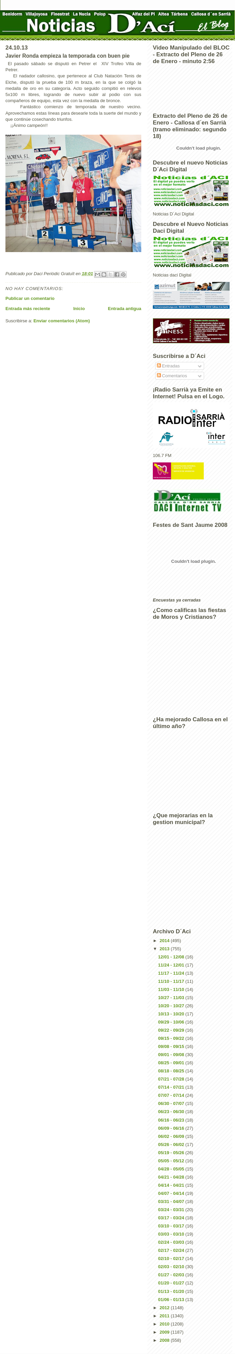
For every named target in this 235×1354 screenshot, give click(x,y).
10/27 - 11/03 (171, 997)
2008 (165, 1340)
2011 (165, 1315)
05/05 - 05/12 (171, 1160)
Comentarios (172, 375)
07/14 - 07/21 (171, 1087)
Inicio (79, 308)
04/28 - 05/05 (171, 1168)
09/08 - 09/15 (171, 1046)
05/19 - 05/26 (171, 1152)
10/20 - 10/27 (171, 1005)
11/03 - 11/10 (171, 989)
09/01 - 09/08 (171, 1054)
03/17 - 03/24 (171, 1217)
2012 (165, 1307)
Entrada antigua (124, 308)
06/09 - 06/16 (171, 1128)
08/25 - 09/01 (171, 1062)
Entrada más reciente (27, 308)
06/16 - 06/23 (171, 1120)
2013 (165, 948)
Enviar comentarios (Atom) (61, 320)
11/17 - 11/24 (171, 973)
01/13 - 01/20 (171, 1291)
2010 (165, 1324)
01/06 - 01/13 (171, 1299)
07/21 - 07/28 (171, 1079)
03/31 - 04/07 (171, 1201)
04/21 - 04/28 (171, 1177)
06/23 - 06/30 (171, 1111)
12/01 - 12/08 (171, 956)
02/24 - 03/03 (171, 1242)
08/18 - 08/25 (171, 1070)
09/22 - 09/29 (171, 1030)
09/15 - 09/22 (171, 1038)
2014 (165, 940)
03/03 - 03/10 (171, 1234)
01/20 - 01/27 (171, 1282)
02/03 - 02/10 (171, 1266)
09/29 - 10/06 (171, 1022)
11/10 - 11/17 (171, 981)
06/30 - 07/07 (171, 1103)
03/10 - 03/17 (171, 1225)
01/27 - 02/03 (171, 1274)
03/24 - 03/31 (171, 1209)
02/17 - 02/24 (171, 1250)
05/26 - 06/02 (171, 1144)
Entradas (168, 365)
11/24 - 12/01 (171, 965)
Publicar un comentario (29, 298)
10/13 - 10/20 (171, 1013)
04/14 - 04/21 (171, 1185)
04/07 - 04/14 (171, 1193)
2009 (165, 1332)
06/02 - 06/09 (171, 1136)
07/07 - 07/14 (171, 1095)
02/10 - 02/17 (171, 1258)
